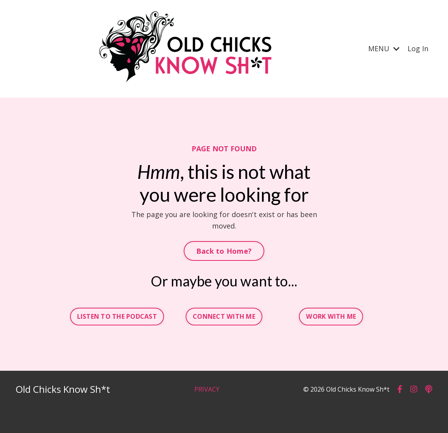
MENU (384, 48)
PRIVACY (206, 389)
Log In (417, 48)
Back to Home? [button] (224, 251)
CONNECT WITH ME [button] (224, 316)
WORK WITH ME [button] (331, 316)
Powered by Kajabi (408, 412)
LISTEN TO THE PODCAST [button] (117, 316)
